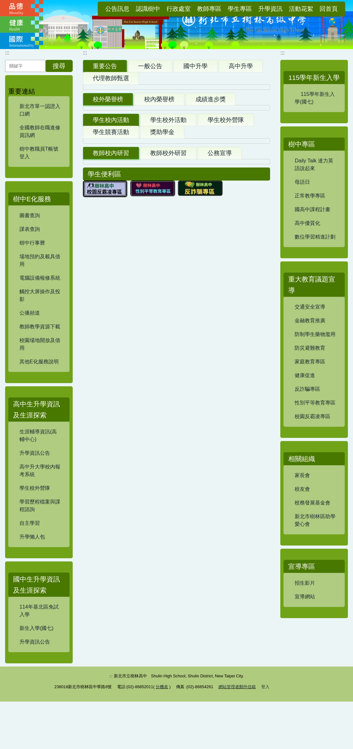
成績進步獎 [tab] (210, 339)
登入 (265, 734)
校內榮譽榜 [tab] (159, 339)
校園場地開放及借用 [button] (41, 352)
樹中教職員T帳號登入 (38, 162)
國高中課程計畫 (312, 234)
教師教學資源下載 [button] (41, 335)
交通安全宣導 (310, 332)
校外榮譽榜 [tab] (108, 339)
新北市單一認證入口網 (39, 119)
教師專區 (209, 9)
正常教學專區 (310, 221)
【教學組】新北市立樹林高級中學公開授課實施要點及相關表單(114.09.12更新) (175, 586)
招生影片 (305, 608)
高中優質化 (307, 248)
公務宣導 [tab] (220, 564)
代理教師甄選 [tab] (111, 87)
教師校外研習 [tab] (168, 564)
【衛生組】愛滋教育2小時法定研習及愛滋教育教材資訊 (155, 629)
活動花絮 (301, 9)
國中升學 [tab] (195, 75)
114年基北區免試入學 (39, 620)
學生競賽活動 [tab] (111, 471)
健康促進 (305, 400)
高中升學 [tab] (241, 75)
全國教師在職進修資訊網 (39, 140)
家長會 (302, 500)
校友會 (302, 514)
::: (96, 9)
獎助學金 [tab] (162, 471)
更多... (253, 322)
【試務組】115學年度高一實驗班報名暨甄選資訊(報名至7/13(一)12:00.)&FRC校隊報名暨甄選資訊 (153, 516)
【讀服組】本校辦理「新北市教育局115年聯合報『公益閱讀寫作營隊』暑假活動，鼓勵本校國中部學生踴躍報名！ (175, 493)
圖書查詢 (29, 225)
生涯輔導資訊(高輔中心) (38, 445)
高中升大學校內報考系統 (39, 480)
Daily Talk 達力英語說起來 (314, 189)
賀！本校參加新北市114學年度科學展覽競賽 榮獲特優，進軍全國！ (169, 381)
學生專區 (240, 9)
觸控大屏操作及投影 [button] (41, 303)
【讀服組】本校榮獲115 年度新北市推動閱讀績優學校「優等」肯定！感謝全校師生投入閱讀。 (176, 424)
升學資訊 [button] (270, 9)
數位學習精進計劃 (315, 262)
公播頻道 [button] (41, 321)
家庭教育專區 (310, 386)
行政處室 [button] (178, 9)
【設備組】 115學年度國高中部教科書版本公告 (142, 304)
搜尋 (59, 75)
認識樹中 (148, 9)
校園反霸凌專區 (312, 441)
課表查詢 (29, 238)
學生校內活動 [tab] (111, 459)
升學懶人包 (32, 546)
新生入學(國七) (36, 637)
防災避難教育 (310, 373)
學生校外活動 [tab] (168, 459)
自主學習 (29, 532)
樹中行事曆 (32, 252)
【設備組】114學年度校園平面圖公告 (132, 166)
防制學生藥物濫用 (315, 359)
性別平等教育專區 (315, 428)
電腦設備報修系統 (39, 287)
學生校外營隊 (34, 497)
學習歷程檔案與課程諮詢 (39, 515)
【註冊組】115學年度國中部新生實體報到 (137, 220)
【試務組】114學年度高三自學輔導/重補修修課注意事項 (153, 205)
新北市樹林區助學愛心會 (315, 545)
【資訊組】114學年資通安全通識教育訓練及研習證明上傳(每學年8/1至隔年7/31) (174, 609)
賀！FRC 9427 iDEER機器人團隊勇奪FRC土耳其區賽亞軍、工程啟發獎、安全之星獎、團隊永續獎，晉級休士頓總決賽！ (176, 400)
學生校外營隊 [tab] (226, 459)
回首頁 (329, 9)
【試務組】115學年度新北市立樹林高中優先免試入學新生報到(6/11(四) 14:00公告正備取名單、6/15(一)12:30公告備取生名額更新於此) (157, 263)
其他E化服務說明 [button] (41, 370)
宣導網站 (305, 621)
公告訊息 (117, 9)
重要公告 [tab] (105, 75)
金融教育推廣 (310, 345)
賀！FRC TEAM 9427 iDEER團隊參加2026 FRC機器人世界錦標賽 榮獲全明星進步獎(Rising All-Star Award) (175, 361)
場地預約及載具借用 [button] (41, 268)
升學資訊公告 (34, 462)
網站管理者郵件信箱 (237, 734)
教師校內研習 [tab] (111, 564)
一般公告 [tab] (150, 75)
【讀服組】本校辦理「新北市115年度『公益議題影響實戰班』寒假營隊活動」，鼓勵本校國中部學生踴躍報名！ (173, 540)
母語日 (302, 207)
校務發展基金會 (312, 528)
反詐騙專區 (307, 414)
